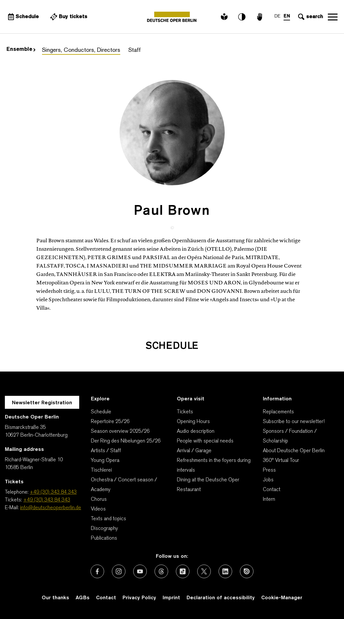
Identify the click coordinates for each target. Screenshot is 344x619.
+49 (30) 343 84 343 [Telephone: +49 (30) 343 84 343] (53, 492)
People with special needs (205, 441)
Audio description (195, 431)
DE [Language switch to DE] (277, 16)
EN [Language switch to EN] (287, 16)
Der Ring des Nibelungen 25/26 (126, 441)
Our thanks (55, 598)
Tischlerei (101, 470)
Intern (269, 499)
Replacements (278, 412)
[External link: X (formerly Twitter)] (204, 571)
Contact (271, 489)
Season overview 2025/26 (120, 431)
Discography (104, 528)
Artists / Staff (106, 450)
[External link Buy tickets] (67, 17)
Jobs (268, 480)
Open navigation (333, 17)
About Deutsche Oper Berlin (294, 450)
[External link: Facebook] (97, 571)
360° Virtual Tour (281, 460)
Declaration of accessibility (221, 598)
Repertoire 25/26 (110, 421)
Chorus (99, 499)
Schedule (101, 412)
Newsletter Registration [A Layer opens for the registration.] (42, 403)
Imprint (171, 598)
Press (269, 470)
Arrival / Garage (194, 450)
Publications (104, 538)
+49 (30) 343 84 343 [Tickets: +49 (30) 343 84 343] (46, 500)
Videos (98, 509)
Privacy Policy (139, 598)
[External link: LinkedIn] (225, 571)
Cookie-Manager (281, 598)
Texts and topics (108, 519)
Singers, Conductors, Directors (81, 50)
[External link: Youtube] (140, 571)
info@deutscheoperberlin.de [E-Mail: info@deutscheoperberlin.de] (50, 507)
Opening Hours (193, 421)
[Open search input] (309, 17)
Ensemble (21, 49)
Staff (134, 50)
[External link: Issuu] (246, 571)
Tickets (185, 412)
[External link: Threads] (161, 571)
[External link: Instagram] (118, 571)
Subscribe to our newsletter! (294, 421)
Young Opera (105, 460)
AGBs (83, 598)
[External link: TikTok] (182, 571)
